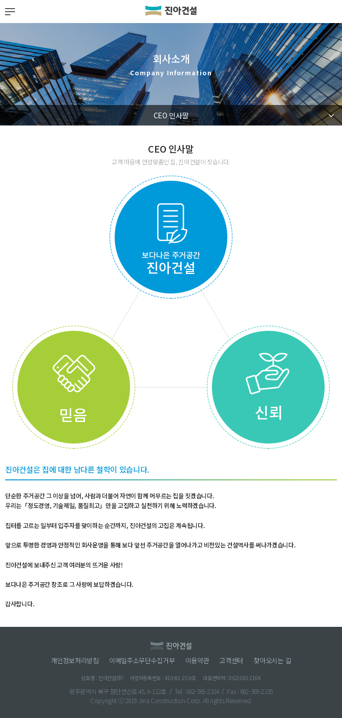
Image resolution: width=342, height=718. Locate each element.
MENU (9, 11)
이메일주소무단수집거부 (142, 661)
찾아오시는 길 (272, 661)
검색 (332, 11)
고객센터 (231, 661)
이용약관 (197, 661)
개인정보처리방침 (75, 661)
